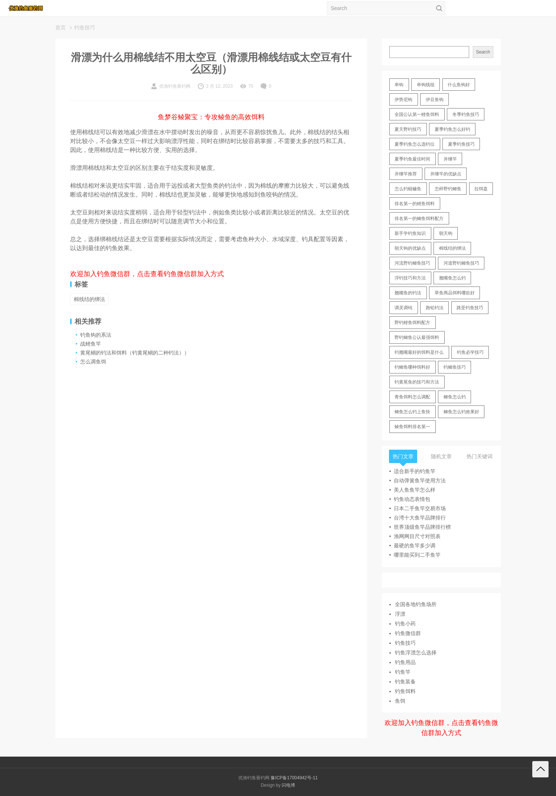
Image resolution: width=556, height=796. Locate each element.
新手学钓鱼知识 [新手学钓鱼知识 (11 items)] (410, 233)
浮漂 (400, 614)
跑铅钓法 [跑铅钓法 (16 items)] (435, 307)
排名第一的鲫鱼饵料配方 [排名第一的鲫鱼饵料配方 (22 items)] (419, 218)
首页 (60, 27)
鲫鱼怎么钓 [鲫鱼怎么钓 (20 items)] (455, 396)
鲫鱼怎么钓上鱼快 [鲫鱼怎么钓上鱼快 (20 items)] (412, 411)
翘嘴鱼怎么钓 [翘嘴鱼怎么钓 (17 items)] (452, 278)
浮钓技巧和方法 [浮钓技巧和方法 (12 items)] (410, 278)
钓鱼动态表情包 (412, 499)
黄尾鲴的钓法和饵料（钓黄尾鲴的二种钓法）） (134, 353)
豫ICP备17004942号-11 (294, 777)
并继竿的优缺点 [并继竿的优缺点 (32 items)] (445, 174)
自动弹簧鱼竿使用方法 (420, 480)
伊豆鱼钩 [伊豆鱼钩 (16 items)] (435, 99)
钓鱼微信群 (408, 633)
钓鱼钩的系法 (95, 335)
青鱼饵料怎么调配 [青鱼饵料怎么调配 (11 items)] (412, 396)
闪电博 (288, 785)
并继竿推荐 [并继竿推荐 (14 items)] (406, 174)
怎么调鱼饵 (93, 362)
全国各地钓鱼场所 (415, 604)
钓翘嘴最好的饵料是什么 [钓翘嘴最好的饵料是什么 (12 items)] (419, 352)
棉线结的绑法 (89, 299)
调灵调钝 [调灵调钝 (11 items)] (403, 307)
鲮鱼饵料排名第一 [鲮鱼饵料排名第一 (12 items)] (412, 426)
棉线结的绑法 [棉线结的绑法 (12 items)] (452, 248)
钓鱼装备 (405, 682)
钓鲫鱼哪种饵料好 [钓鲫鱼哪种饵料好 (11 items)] (412, 367)
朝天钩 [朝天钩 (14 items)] (445, 233)
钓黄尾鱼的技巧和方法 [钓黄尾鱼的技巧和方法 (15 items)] (417, 382)
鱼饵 (400, 701)
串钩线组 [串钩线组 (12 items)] (426, 84)
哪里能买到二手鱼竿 (417, 555)
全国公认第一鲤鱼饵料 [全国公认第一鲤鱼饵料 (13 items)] (417, 114)
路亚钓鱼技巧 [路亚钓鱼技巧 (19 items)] (470, 307)
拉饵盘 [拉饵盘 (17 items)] (481, 188)
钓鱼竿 (403, 672)
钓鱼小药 (405, 624)
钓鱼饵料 (405, 691)
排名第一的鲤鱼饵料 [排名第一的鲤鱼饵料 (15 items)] (415, 203)
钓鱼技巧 (84, 27)
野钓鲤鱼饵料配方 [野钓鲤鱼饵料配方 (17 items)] (412, 322)
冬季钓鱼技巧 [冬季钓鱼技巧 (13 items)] (465, 114)
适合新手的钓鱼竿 (414, 471)
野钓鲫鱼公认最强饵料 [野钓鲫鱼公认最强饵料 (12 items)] (417, 337)
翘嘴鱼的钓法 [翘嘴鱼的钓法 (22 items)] (408, 292)
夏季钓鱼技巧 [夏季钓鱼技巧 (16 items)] (461, 144)
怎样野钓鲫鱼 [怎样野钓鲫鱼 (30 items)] (448, 188)
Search (483, 52)
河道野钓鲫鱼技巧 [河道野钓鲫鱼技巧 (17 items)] (461, 263)
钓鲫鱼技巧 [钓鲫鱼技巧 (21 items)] (455, 367)
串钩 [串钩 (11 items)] (399, 84)
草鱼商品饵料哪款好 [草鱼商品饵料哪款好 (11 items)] (455, 292)
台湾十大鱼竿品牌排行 (420, 518)
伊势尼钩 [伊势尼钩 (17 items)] (403, 99)
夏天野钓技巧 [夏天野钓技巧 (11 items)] (408, 129)
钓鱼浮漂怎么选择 (415, 653)
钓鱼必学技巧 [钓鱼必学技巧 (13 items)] (470, 352)
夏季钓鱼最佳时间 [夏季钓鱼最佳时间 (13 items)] (412, 159)
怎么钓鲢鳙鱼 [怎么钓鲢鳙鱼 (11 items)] (408, 188)
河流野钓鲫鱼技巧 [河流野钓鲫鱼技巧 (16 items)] (412, 263)
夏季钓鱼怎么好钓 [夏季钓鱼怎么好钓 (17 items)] (452, 129)
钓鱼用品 (405, 662)
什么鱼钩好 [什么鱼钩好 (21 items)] (459, 84)
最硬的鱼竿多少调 (414, 546)
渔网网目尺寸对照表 (417, 536)
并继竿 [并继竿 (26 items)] (450, 159)
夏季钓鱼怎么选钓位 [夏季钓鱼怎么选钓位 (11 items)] (415, 144)
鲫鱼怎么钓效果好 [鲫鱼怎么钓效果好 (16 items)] (461, 411)
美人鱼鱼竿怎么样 (414, 490)
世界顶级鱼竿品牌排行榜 (422, 527)
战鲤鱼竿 (90, 344)
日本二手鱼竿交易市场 (420, 508)
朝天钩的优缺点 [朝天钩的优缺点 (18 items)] (410, 248)
